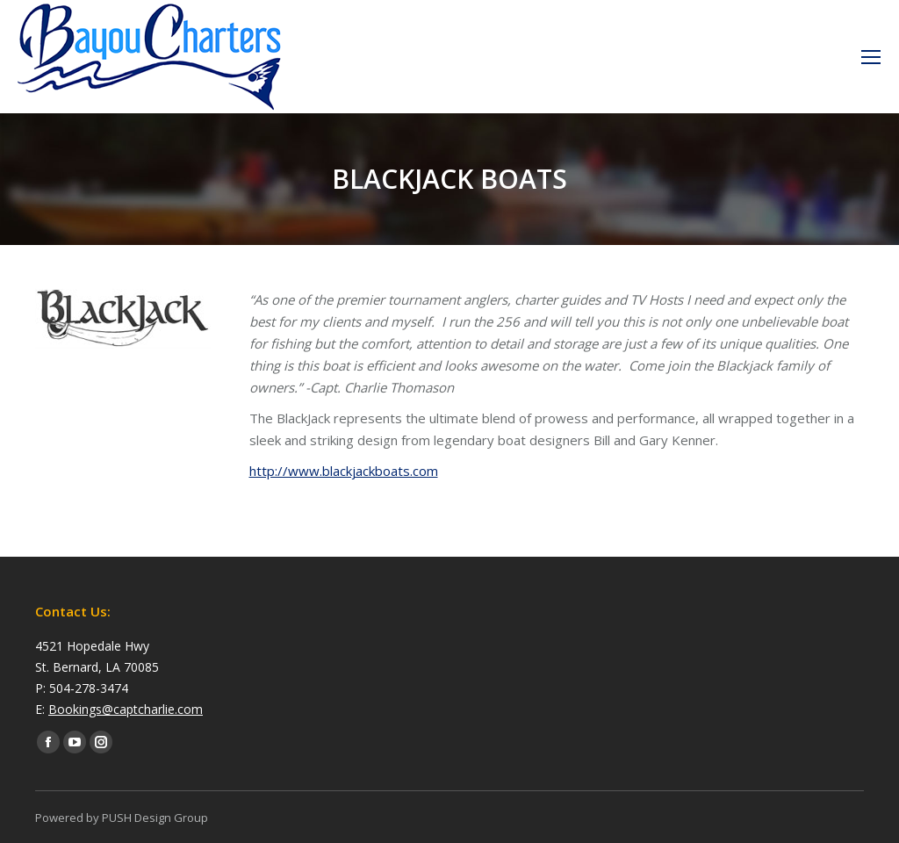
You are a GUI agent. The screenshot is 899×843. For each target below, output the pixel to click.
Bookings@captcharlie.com (125, 709)
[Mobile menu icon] (870, 57)
